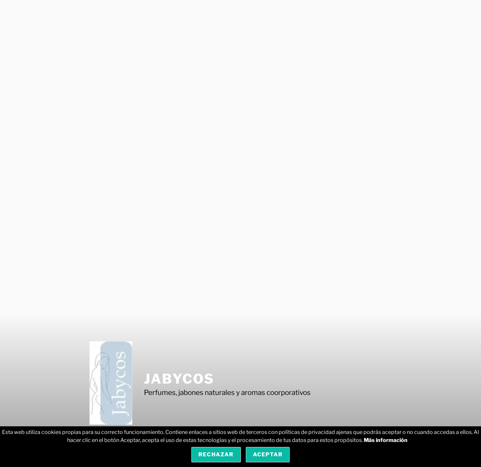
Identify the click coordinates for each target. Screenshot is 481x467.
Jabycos (179, 379)
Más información (386, 440)
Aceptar (268, 454)
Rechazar (216, 454)
